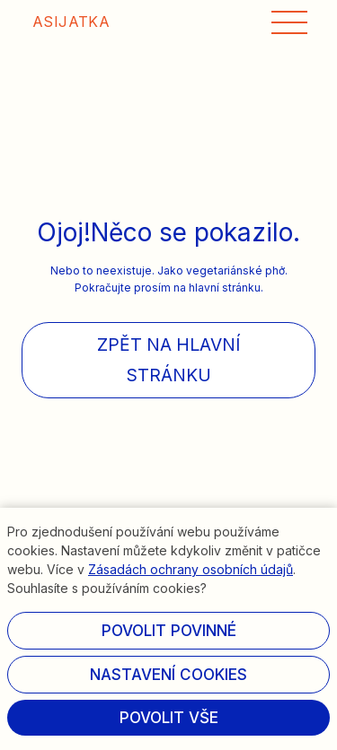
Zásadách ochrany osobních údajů (190, 569)
